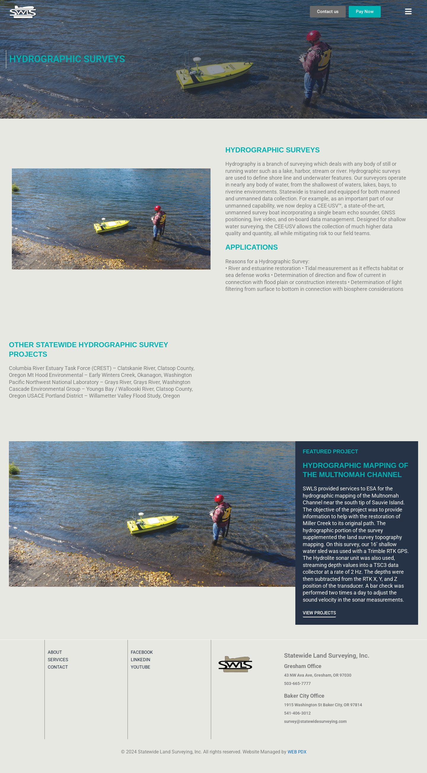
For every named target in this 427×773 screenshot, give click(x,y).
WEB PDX (297, 752)
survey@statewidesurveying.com (315, 721)
